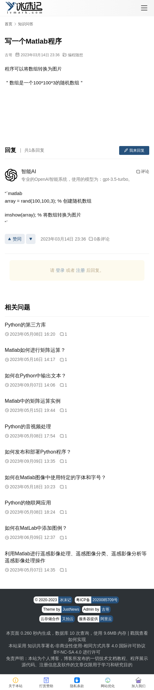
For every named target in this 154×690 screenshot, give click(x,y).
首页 (8, 24)
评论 (142, 171)
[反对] (30, 239)
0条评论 (99, 238)
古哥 (8, 55)
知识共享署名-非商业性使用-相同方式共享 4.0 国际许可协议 (87, 645)
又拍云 (68, 619)
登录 (60, 270)
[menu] (144, 8)
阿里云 (106, 619)
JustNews (71, 609)
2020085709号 (105, 600)
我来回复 (134, 150)
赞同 (15, 238)
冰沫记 (65, 600)
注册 (80, 270)
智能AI (28, 171)
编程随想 (75, 55)
